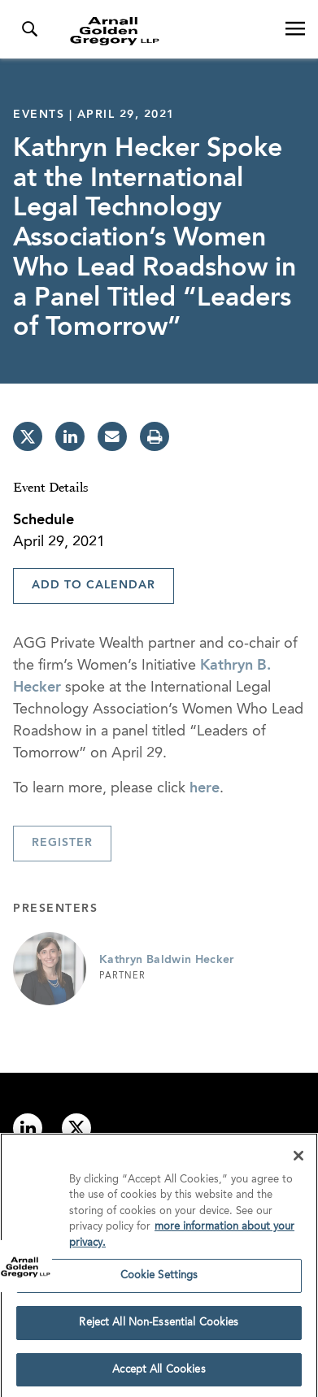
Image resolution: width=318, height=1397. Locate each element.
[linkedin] (70, 436)
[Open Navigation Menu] (295, 29)
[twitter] (27, 436)
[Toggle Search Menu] (29, 29)
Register (62, 842)
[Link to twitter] (76, 1128)
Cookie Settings (159, 1280)
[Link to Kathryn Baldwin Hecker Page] (49, 968)
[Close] (298, 1160)
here (204, 788)
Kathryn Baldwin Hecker (166, 959)
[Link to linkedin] (27, 1128)
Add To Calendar (93, 585)
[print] (154, 436)
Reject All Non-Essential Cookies (158, 1327)
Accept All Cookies (158, 1374)
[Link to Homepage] (165, 31)
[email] (112, 436)
